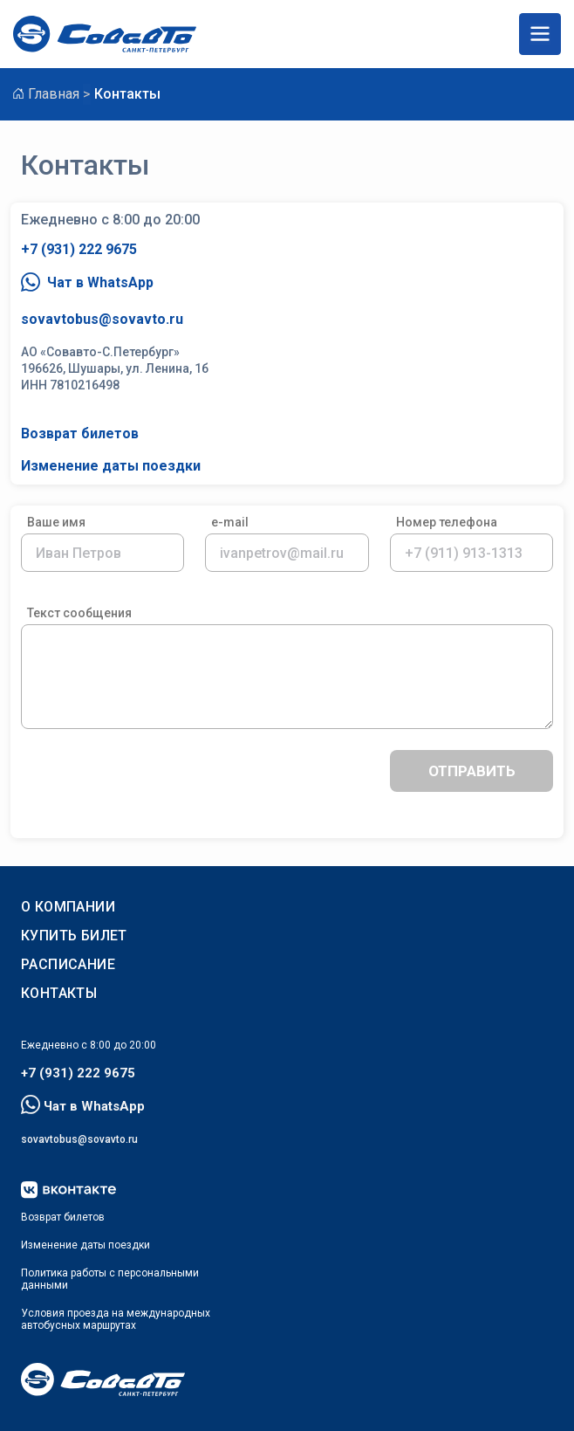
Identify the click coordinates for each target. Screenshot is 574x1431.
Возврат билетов (80, 433)
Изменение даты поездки (111, 466)
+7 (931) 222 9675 (79, 249)
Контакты (59, 993)
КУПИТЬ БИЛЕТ (74, 935)
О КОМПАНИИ (68, 906)
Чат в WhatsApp (87, 283)
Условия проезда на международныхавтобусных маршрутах (115, 1319)
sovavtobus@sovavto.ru (102, 319)
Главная (53, 94)
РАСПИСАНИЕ (68, 964)
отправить (472, 771)
